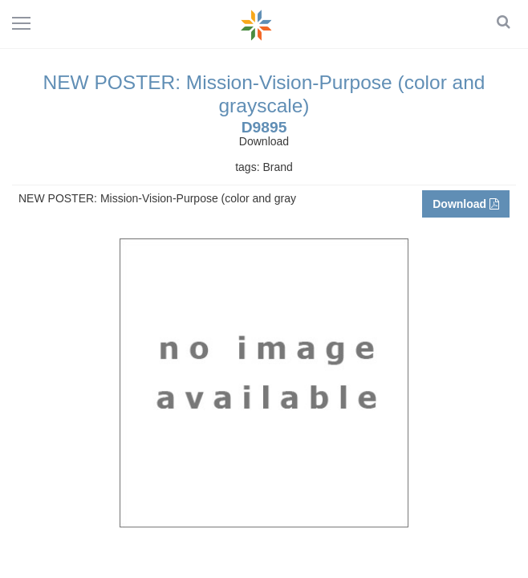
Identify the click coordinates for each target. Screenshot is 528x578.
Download (466, 203)
